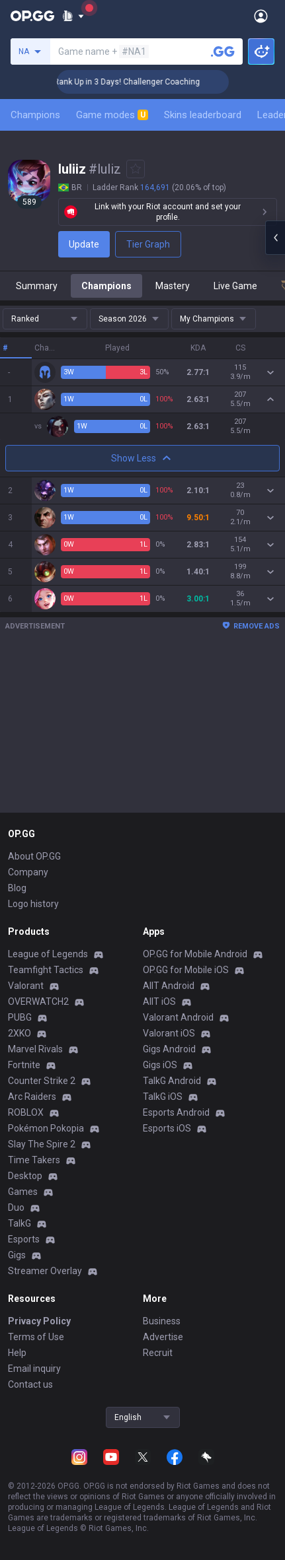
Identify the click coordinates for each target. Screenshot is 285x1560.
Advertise (163, 1337)
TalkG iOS (163, 1096)
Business (162, 1321)
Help (17, 1352)
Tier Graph (148, 244)
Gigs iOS (160, 1065)
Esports (24, 1239)
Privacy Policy (39, 1321)
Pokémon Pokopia (46, 1128)
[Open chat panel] (275, 237)
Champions (35, 115)
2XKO (19, 1033)
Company (28, 872)
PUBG (20, 1017)
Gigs (17, 1255)
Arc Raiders (32, 1096)
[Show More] (73, 16)
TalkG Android (172, 1080)
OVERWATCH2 (38, 1001)
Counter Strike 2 (41, 1080)
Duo (16, 1207)
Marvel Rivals (35, 1049)
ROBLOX (26, 1112)
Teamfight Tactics (45, 970)
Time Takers (34, 1160)
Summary (37, 286)
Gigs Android (169, 1049)
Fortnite (24, 1065)
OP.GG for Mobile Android (195, 954)
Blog (17, 888)
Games (23, 1191)
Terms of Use (36, 1337)
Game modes (112, 115)
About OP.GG (34, 856)
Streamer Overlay (45, 1271)
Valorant (26, 985)
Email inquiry (34, 1368)
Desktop (25, 1175)
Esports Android (176, 1112)
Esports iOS (167, 1128)
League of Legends (48, 954)
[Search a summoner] (223, 51)
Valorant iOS (169, 1033)
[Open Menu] (260, 16)
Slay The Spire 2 (41, 1144)
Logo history (33, 904)
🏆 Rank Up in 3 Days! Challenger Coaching (139, 81)
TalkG (19, 1223)
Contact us (30, 1384)
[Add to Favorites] (135, 169)
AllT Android (168, 985)
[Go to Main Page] (32, 16)
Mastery (172, 286)
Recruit (158, 1352)
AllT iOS (159, 1001)
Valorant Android (178, 1017)
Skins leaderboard (202, 115)
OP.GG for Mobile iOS (186, 970)
